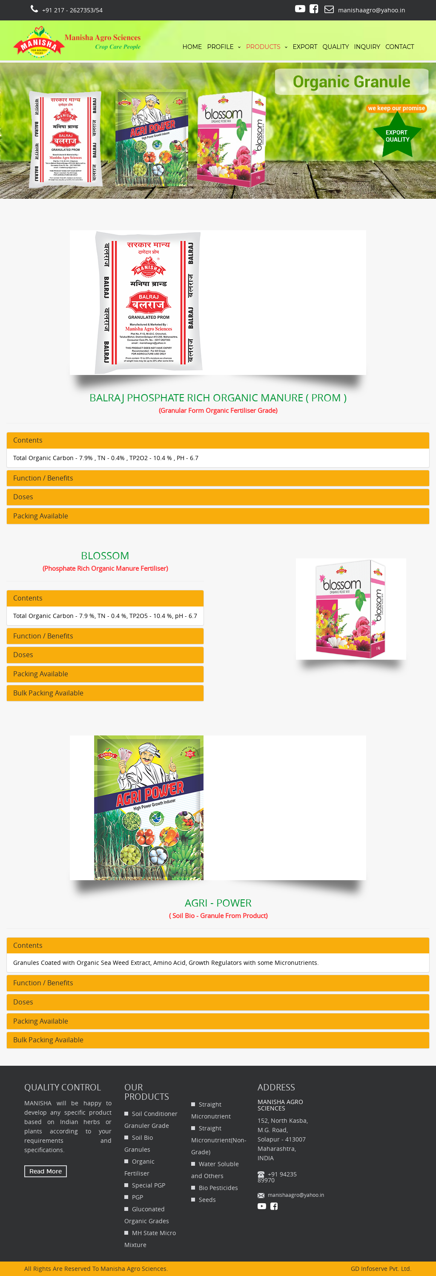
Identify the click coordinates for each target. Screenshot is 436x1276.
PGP (137, 1197)
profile (220, 47)
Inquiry (367, 47)
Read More (45, 1171)
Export (305, 47)
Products (263, 47)
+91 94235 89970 (277, 1177)
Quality (336, 47)
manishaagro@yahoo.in (296, 1194)
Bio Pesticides (218, 1188)
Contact (399, 47)
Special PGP (148, 1185)
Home (192, 47)
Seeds (207, 1200)
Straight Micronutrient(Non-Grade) (219, 1140)
